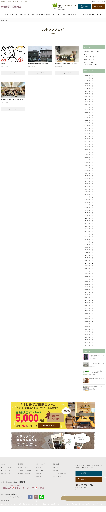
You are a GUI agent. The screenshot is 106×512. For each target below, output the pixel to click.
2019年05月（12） (89, 297)
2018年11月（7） (89, 313)
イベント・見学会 (6, 473)
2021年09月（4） (89, 223)
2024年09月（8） (89, 128)
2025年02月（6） (89, 115)
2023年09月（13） (89, 160)
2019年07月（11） (89, 292)
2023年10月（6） (89, 157)
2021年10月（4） (89, 220)
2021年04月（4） (89, 236)
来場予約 (99, 6)
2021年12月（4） (89, 215)
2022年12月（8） (89, 183)
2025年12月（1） (89, 88)
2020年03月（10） (89, 271)
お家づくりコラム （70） (91, 64)
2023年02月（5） (89, 178)
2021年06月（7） (89, 231)
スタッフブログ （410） (90, 59)
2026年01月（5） (89, 86)
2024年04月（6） (89, 141)
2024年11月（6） (89, 123)
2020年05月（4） (89, 265)
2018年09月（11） (89, 318)
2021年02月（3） (89, 242)
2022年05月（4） (89, 202)
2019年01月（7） (89, 308)
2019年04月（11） (89, 300)
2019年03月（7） (89, 302)
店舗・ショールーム (24, 480)
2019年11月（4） (89, 281)
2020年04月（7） (89, 268)
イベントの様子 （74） (90, 56)
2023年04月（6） (89, 173)
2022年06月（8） (89, 199)
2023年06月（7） (89, 168)
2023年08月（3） (89, 162)
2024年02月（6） (89, 146)
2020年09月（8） (89, 255)
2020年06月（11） (89, 263)
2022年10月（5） (89, 189)
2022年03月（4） (89, 207)
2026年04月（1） (89, 78)
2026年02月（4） (89, 83)
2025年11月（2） (89, 91)
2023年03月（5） (89, 175)
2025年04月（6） (89, 109)
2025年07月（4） (89, 101)
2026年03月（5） (89, 80)
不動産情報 (56, 470)
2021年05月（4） (89, 234)
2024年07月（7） (89, 133)
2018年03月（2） (89, 334)
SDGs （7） (87, 54)
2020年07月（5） (89, 260)
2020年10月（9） (89, 252)
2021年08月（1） (89, 226)
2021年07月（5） (89, 228)
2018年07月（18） (89, 324)
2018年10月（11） (89, 316)
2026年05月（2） (89, 75)
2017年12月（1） (89, 342)
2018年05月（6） (89, 329)
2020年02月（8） (89, 273)
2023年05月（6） (89, 170)
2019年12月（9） (89, 279)
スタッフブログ (40, 470)
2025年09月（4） (89, 96)
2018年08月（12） (89, 321)
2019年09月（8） (89, 287)
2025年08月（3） (89, 99)
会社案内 (94, 1)
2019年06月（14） (89, 295)
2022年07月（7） (89, 197)
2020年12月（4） (89, 247)
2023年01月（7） (89, 181)
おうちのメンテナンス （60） (92, 51)
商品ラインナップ (6, 480)
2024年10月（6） (89, 125)
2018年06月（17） (89, 326)
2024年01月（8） (89, 149)
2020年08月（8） (89, 258)
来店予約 (55, 473)
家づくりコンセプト (7, 476)
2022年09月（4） (89, 191)
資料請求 (86, 6)
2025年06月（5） (89, 104)
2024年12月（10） (89, 120)
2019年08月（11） (89, 289)
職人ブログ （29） (89, 62)
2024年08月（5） (89, 131)
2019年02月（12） (89, 305)
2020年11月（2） (89, 250)
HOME (3, 470)
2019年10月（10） (89, 284)
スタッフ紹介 (39, 476)
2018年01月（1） (89, 339)
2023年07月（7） (89, 165)
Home (2, 20)
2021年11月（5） (89, 218)
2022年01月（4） (89, 213)
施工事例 (20, 470)
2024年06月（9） (89, 136)
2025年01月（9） (89, 117)
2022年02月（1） (89, 210)
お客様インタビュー (24, 473)
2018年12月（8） (89, 310)
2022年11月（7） (89, 186)
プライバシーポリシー (59, 480)
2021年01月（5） (89, 244)
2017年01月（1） (89, 345)
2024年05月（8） (89, 138)
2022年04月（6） (89, 205)
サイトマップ (101, 1)
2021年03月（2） (89, 239)
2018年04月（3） (89, 332)
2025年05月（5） (89, 107)
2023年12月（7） (89, 152)
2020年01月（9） (89, 276)
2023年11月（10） (89, 154)
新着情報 (38, 480)
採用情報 (38, 483)
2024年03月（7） (89, 144)
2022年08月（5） (89, 194)
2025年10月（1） (89, 94)
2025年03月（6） (89, 112)
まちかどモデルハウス (24, 476)
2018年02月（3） (89, 337)
